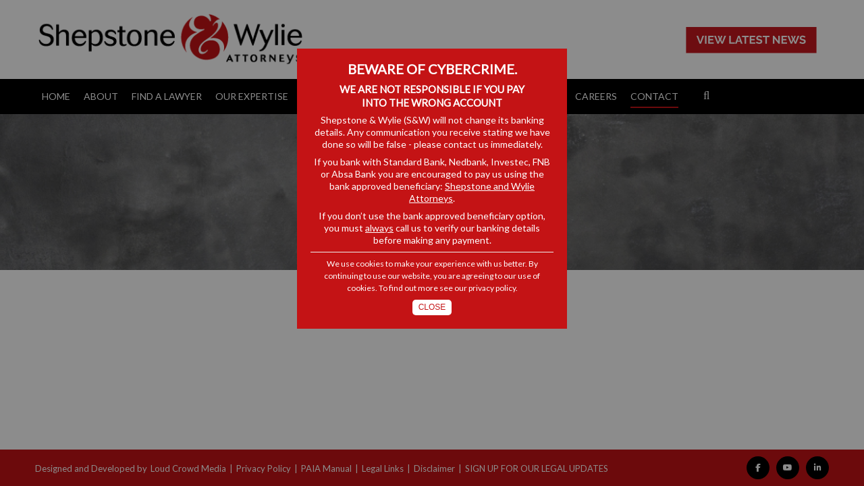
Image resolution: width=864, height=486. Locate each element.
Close (432, 307)
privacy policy (492, 288)
